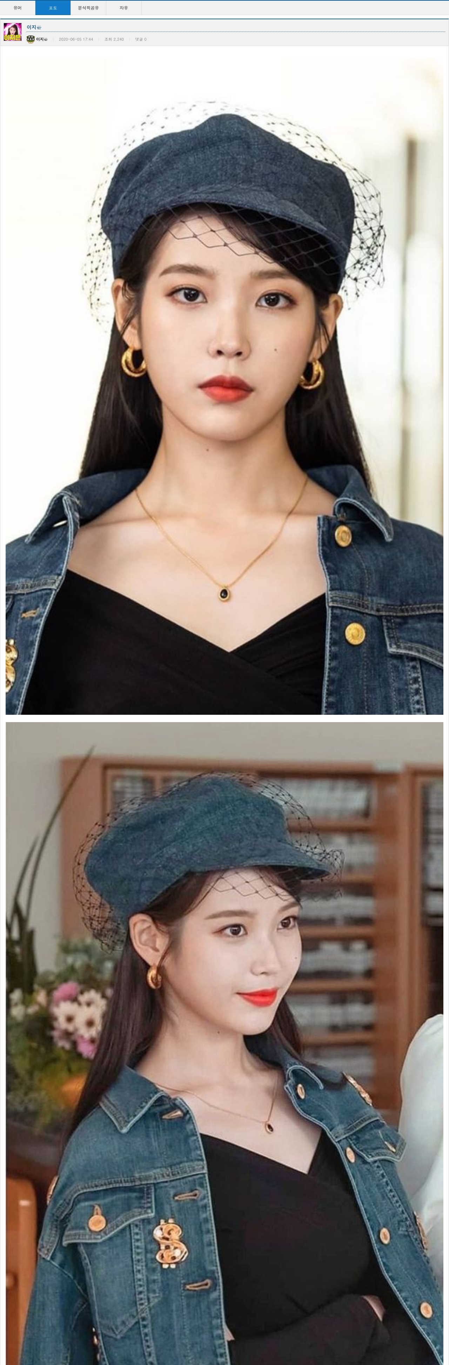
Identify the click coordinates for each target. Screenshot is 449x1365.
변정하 (13, 1097)
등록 (424, 946)
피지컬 (13, 1170)
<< (157, 1336)
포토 (53, 8)
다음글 (29, 1018)
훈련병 (40, 924)
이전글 (9, 1018)
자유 (124, 8)
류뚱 (84, 1243)
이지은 (159, 1097)
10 (269, 1336)
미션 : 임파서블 (21, 1316)
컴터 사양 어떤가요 (98, 1170)
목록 (442, 1018)
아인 (374, 1243)
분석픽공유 (88, 8)
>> (291, 1336)
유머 (17, 8)
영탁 (84, 1316)
